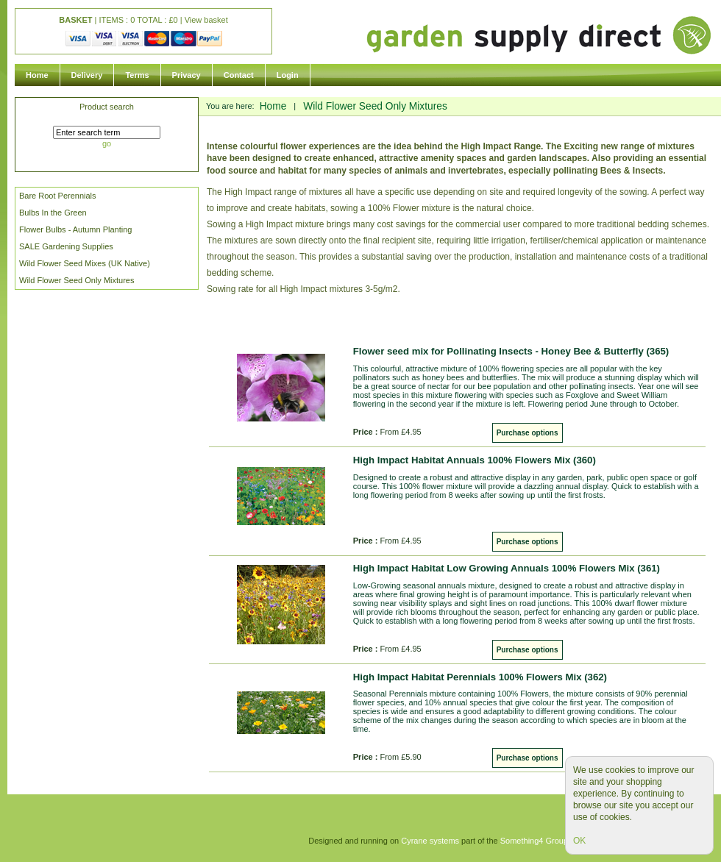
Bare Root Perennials (57, 195)
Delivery (87, 75)
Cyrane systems (430, 840)
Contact (239, 75)
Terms (137, 75)
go (106, 143)
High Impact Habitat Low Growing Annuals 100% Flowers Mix (506, 568)
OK (579, 841)
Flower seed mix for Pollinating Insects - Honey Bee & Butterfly (511, 351)
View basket (206, 19)
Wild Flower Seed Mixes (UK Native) (84, 263)
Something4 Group (534, 840)
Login (288, 75)
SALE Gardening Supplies (66, 246)
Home (37, 75)
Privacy (186, 75)
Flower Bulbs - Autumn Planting (75, 229)
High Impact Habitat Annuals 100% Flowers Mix (474, 460)
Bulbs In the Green (53, 212)
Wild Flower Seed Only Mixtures (77, 280)
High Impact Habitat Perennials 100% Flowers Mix (480, 677)
